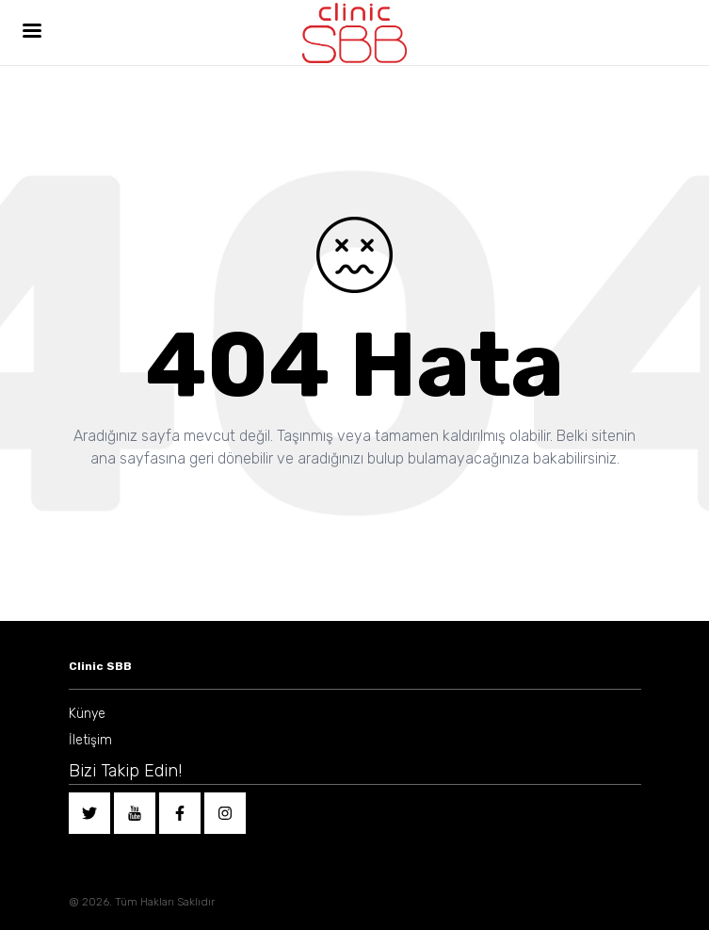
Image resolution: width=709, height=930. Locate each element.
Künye (87, 714)
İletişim (90, 740)
